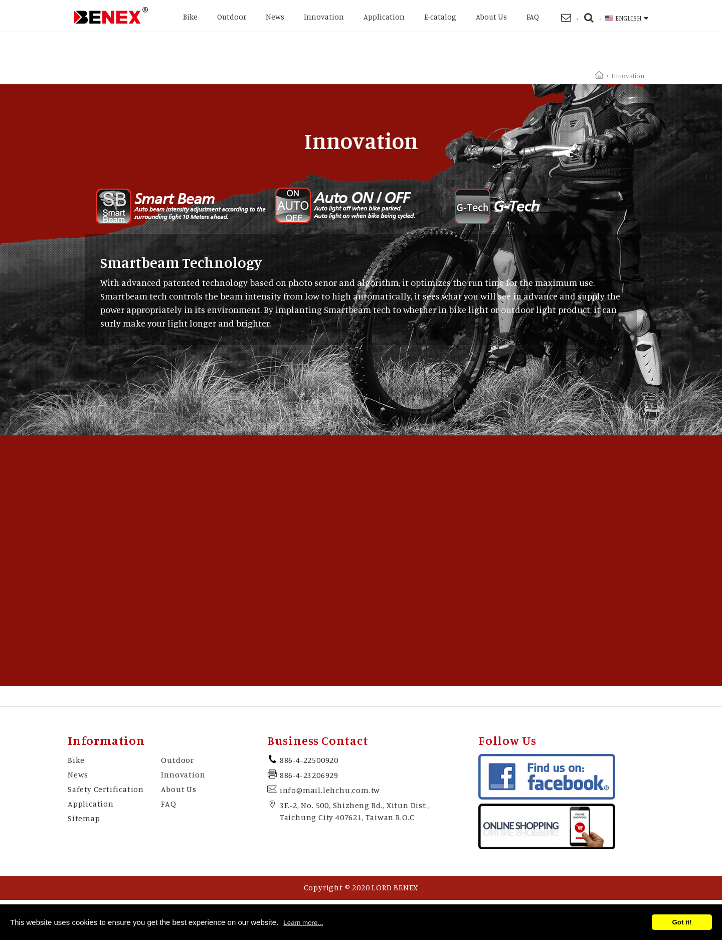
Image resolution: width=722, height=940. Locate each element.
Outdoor (231, 17)
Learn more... (303, 922)
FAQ (532, 17)
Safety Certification (106, 789)
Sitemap (84, 818)
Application (384, 17)
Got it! (681, 922)
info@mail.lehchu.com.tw (330, 790)
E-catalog (440, 17)
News (275, 17)
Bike (190, 17)
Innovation (324, 17)
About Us (491, 17)
